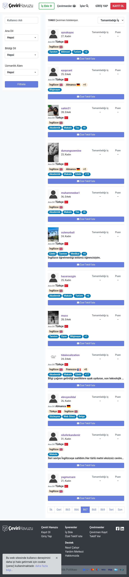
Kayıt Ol (45, 532)
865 (68, 509)
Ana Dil (9, 31)
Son (120, 509)
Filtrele (21, 84)
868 (94, 509)
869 (102, 509)
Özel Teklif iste (73, 536)
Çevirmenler (66, 6)
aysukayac (67, 32)
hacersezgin (68, 276)
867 (85, 509)
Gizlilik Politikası (67, 569)
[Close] (56, 558)
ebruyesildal (68, 397)
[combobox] (21, 37)
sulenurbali (68, 232)
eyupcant (66, 70)
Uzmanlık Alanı (14, 65)
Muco (64, 315)
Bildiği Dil (10, 48)
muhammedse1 (70, 192)
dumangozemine (71, 150)
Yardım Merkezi (74, 551)
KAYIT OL (118, 6)
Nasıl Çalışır (72, 547)
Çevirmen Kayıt (99, 532)
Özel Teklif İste (86, 58)
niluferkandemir (70, 435)
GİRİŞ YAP (101, 6)
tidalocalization (70, 355)
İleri (111, 509)
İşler (84, 6)
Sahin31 (66, 108)
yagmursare (68, 477)
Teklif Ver (95, 536)
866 (76, 509)
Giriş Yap (46, 536)
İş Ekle (46, 6)
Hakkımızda (72, 555)
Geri (59, 509)
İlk (51, 509)
